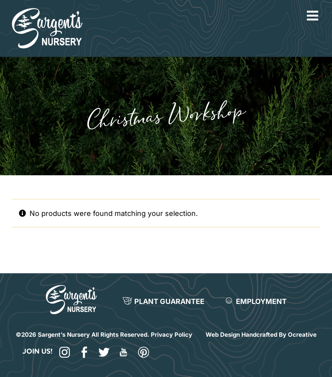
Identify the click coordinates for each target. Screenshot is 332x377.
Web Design (223, 334)
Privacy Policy (171, 334)
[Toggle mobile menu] (313, 15)
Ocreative (302, 334)
